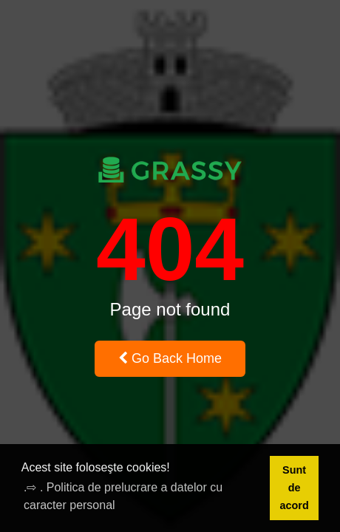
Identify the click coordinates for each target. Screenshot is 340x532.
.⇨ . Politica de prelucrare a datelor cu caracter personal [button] (123, 496)
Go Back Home (170, 358)
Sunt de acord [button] (293, 487)
